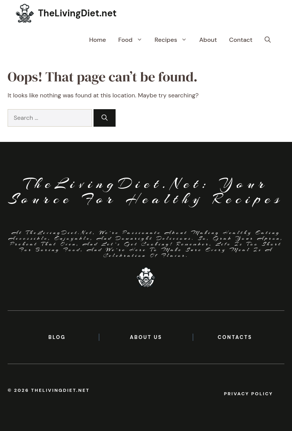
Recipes (174, 40)
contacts (235, 337)
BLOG (56, 337)
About (208, 40)
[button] (268, 40)
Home (97, 40)
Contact (240, 40)
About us (146, 337)
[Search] (105, 118)
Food (133, 40)
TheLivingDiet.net (77, 13)
